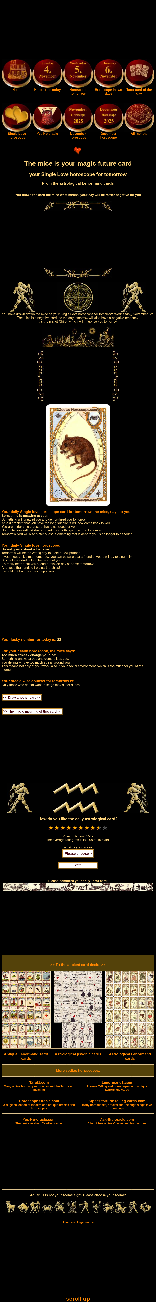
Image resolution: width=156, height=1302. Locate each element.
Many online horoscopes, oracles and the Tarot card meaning (39, 1086)
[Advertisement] (78, 30)
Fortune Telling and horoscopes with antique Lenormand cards (117, 1086)
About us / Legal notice (78, 1222)
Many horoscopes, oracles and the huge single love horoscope (117, 1105)
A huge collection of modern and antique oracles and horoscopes (39, 1105)
